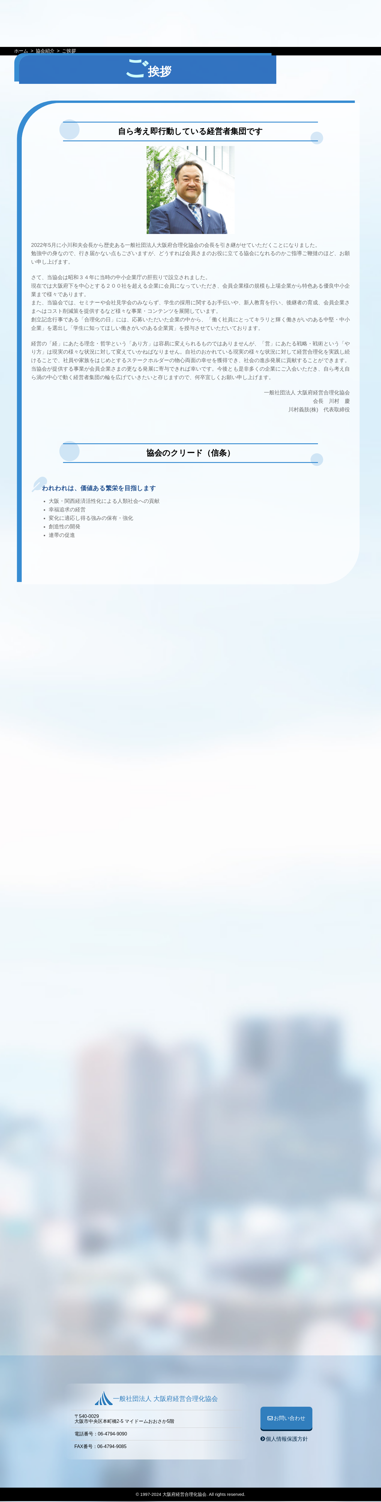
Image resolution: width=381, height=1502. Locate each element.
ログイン (352, 12)
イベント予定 (105, 37)
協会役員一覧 (271, 37)
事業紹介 (208, 37)
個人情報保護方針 (287, 1440)
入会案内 (304, 37)
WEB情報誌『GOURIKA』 (159, 37)
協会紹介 (237, 37)
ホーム (21, 50)
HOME (74, 37)
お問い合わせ (300, 12)
